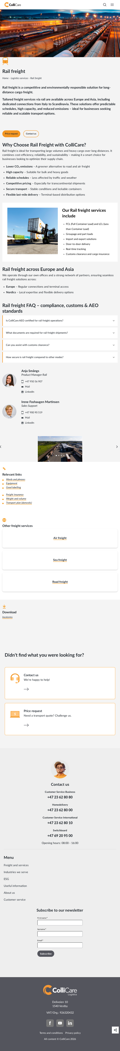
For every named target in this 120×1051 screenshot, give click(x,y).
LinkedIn (29, 392)
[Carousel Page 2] (59, 455)
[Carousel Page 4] (64, 455)
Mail (27, 386)
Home (5, 78)
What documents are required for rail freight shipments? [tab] (37, 333)
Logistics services (19, 78)
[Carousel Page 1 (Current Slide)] (56, 455)
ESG (6, 879)
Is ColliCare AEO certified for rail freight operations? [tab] (34, 320)
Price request (33, 711)
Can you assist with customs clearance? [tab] (27, 345)
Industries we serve (16, 872)
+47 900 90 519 (33, 412)
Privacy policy (73, 1033)
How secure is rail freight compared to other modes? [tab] (34, 357)
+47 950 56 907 (33, 381)
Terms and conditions (51, 1033)
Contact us (31, 675)
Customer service (15, 899)
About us (9, 893)
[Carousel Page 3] (61, 455)
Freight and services (16, 865)
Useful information (15, 886)
